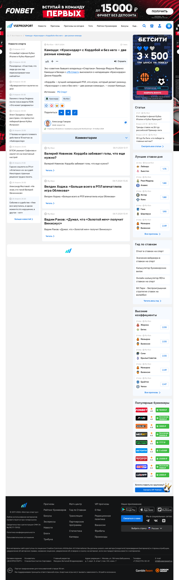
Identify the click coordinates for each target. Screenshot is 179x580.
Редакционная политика (103, 518)
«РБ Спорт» (72, 72)
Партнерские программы (76, 523)
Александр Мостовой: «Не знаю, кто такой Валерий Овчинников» (22, 189)
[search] (144, 26)
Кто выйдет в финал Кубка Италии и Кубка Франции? (152, 116)
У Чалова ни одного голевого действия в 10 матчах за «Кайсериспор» (23, 137)
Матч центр (75, 504)
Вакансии (100, 525)
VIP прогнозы (102, 504)
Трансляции (76, 516)
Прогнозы (55, 26)
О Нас (98, 510)
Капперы (74, 537)
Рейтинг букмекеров (107, 26)
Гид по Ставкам (77, 510)
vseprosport (20, 25)
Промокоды (101, 537)
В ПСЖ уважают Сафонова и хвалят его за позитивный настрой (23, 154)
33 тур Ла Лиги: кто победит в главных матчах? (152, 138)
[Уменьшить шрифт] (57, 61)
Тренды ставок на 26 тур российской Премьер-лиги (152, 127)
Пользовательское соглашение (20, 537)
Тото (90, 26)
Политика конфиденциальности (21, 532)
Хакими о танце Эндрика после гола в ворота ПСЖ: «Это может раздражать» (22, 101)
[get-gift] (152, 26)
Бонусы (124, 26)
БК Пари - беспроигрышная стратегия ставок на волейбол (151, 291)
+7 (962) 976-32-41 (141, 561)
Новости (42, 26)
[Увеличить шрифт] (52, 61)
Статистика (75, 531)
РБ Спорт (62, 92)
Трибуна (48, 539)
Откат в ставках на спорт (150, 251)
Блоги (47, 533)
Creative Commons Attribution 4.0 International (67, 548)
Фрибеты (100, 531)
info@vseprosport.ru (163, 561)
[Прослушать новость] (115, 61)
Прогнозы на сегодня (74, 26)
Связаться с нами (131, 518)
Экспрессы (50, 521)
